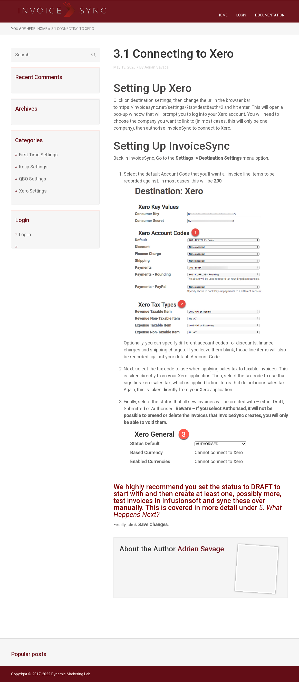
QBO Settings (32, 178)
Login (241, 15)
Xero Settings (33, 191)
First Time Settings (38, 154)
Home (223, 15)
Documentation (269, 15)
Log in (25, 234)
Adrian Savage (156, 67)
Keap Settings (33, 166)
